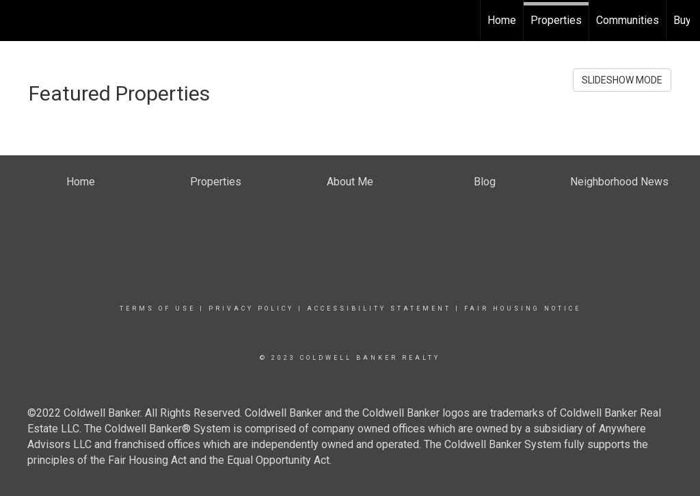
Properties (556, 20)
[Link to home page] (17, 20)
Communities (627, 20)
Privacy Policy (251, 308)
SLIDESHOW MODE (622, 80)
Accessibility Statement (379, 308)
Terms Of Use (158, 308)
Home (501, 20)
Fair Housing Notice (522, 308)
